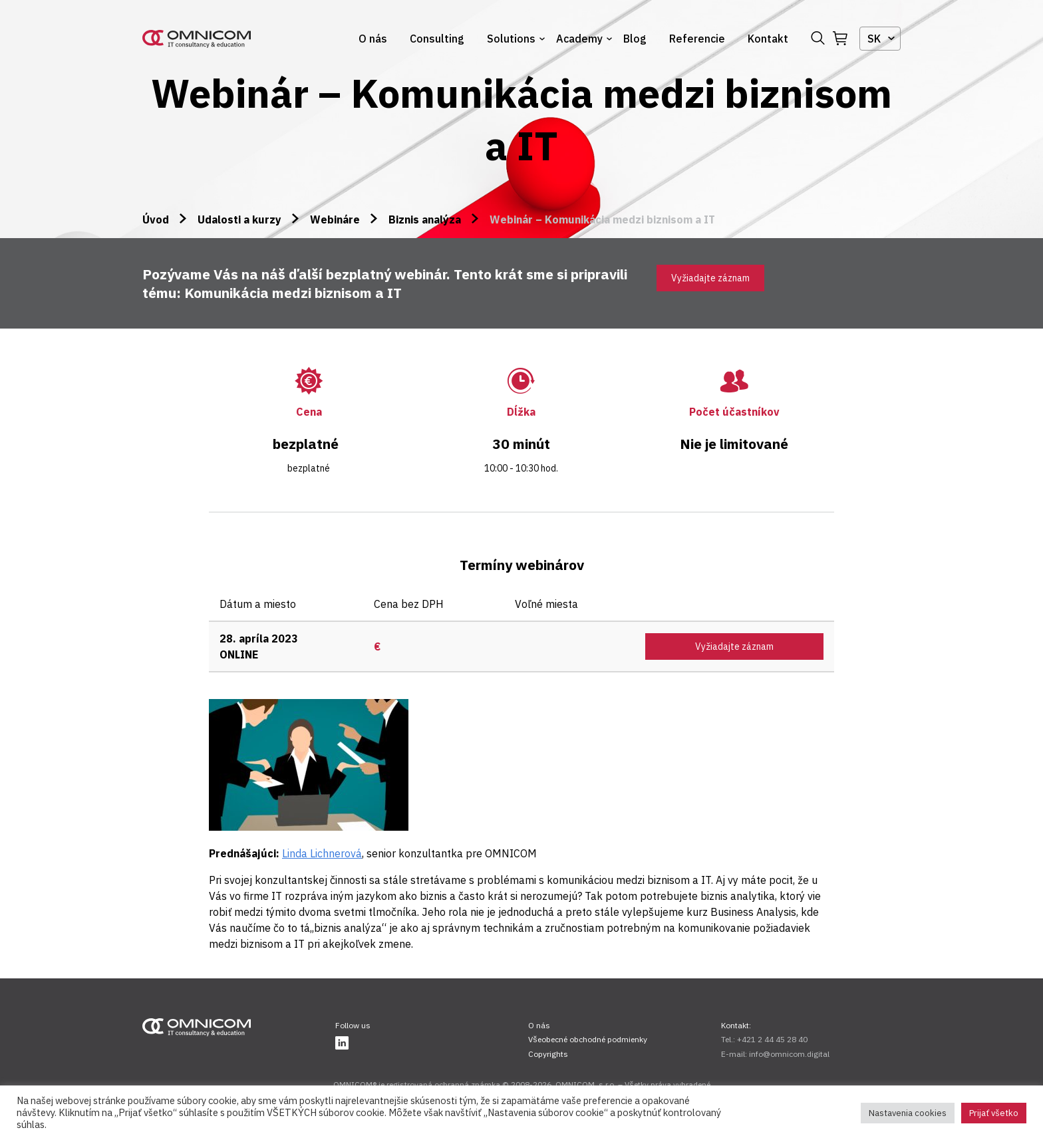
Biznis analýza (424, 219)
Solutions (511, 38)
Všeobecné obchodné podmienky (587, 1039)
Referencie (697, 38)
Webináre (335, 219)
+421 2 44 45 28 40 (772, 1039)
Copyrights (548, 1054)
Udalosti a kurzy (239, 219)
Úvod (155, 219)
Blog (635, 38)
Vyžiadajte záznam (710, 278)
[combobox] (880, 39)
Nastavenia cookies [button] (908, 1113)
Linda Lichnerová (322, 853)
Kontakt (768, 38)
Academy (579, 38)
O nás (373, 38)
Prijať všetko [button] (993, 1113)
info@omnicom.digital (789, 1054)
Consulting (437, 38)
